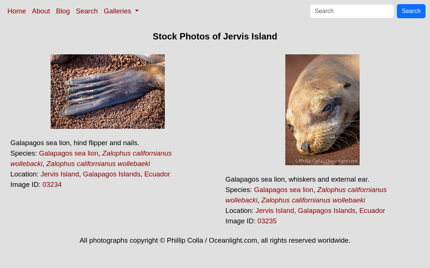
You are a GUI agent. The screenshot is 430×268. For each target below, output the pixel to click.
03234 (52, 184)
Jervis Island (60, 174)
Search (87, 11)
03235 (267, 221)
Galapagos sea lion (69, 153)
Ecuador (157, 174)
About (41, 11)
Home (16, 11)
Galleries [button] (118, 11)
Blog (63, 11)
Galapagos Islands (112, 174)
